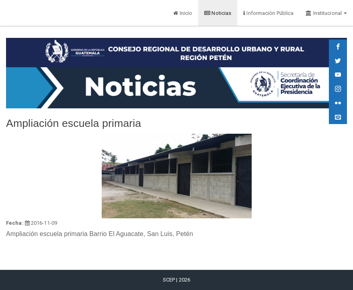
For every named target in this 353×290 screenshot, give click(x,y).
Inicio (182, 13)
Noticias (217, 13)
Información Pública (268, 13)
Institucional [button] (326, 13)
